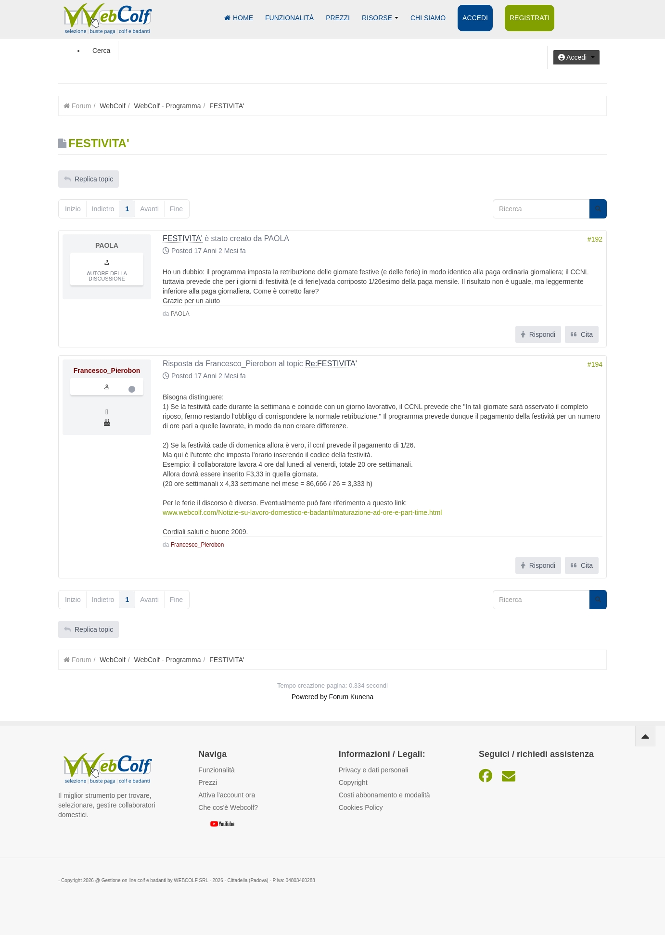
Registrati (530, 18)
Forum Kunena (351, 697)
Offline (132, 389)
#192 (595, 239)
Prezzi (338, 18)
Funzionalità (289, 18)
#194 (595, 364)
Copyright (353, 782)
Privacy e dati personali (374, 770)
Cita (582, 334)
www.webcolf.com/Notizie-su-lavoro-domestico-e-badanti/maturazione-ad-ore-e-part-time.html (302, 512)
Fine (176, 209)
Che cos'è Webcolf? (228, 807)
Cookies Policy (361, 807)
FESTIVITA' (183, 238)
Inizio (73, 209)
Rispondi (538, 334)
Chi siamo (428, 18)
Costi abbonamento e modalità (384, 795)
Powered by (309, 697)
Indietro (103, 209)
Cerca (101, 50)
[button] (576, 57)
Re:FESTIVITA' (331, 363)
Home (238, 18)
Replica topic (88, 179)
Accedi (475, 18)
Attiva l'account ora (226, 795)
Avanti (149, 209)
